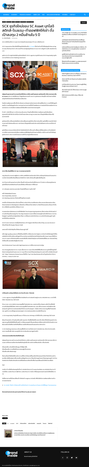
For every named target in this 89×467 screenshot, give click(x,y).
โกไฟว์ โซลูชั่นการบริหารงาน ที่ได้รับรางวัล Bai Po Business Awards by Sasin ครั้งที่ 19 (74, 74)
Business (6, 15)
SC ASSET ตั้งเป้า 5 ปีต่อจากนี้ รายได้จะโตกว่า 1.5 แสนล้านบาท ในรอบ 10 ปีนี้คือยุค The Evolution (30, 385)
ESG (43, 15)
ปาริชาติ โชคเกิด (7, 38)
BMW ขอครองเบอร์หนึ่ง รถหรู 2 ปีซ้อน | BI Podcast (72, 96)
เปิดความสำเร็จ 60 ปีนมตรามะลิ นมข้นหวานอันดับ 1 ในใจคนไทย (74, 80)
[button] (85, 15)
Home (3, 19)
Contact (72, 15)
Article (8, 19)
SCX (17, 423)
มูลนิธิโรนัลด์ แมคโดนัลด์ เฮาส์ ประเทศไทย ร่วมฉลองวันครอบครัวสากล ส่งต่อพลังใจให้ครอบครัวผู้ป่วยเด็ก (73, 56)
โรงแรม (44, 423)
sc (7, 423)
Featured (17, 21)
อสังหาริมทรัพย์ (31, 423)
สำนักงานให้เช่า (23, 423)
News (13, 21)
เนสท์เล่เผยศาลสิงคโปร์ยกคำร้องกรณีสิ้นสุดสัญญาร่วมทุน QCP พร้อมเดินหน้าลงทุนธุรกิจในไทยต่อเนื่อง (73, 41)
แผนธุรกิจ (39, 423)
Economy (14, 15)
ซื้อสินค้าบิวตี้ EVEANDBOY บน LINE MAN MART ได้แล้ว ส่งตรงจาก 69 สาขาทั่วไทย (74, 62)
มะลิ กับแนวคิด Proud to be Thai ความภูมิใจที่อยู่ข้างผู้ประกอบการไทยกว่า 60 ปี (74, 85)
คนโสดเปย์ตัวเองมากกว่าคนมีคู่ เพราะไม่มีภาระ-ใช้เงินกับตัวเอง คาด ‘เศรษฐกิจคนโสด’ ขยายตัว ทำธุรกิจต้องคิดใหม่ (74, 49)
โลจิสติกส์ (50, 423)
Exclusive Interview (53, 15)
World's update (30, 21)
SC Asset (31, 46)
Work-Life (36, 15)
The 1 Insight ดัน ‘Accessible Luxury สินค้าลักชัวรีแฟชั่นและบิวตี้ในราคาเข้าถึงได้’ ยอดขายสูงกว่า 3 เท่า (74, 34)
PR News (64, 15)
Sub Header (23, 21)
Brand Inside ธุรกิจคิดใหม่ (30, 456)
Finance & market (25, 15)
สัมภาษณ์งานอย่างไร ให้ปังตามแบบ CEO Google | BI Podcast (74, 90)
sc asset (12, 423)
